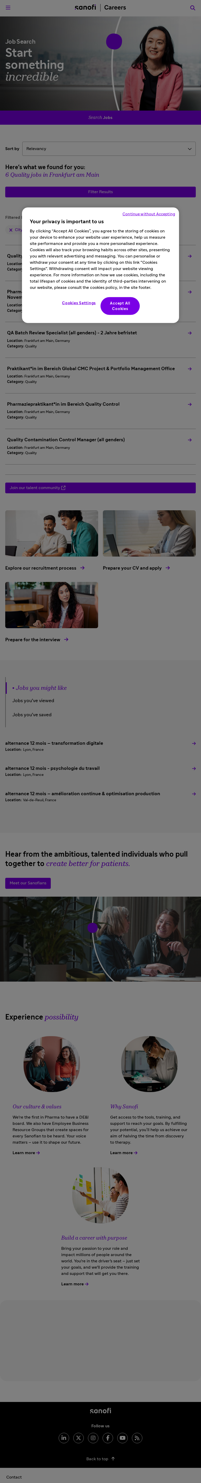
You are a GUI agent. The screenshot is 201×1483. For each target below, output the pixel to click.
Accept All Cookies (120, 306)
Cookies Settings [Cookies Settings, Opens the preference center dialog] (79, 303)
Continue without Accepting (148, 214)
